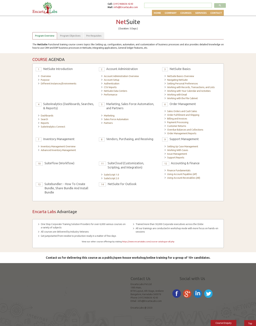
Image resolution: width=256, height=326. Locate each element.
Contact (216, 13)
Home (157, 13)
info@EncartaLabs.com (126, 7)
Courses (186, 13)
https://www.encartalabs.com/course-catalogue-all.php (148, 241)
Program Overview (44, 35)
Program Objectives (70, 35)
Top (250, 323)
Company (171, 13)
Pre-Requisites (94, 35)
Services (201, 13)
